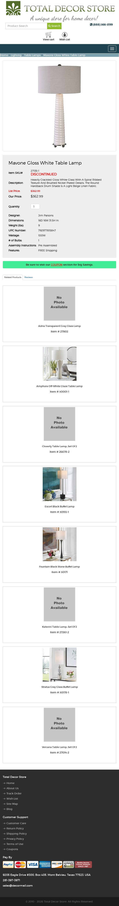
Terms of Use (14, 844)
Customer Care (16, 823)
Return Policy (15, 828)
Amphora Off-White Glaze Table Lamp (59, 386)
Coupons (12, 849)
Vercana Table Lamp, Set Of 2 (59, 747)
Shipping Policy (16, 833)
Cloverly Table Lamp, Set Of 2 (59, 446)
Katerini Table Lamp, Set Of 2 (59, 626)
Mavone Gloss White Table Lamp (64, 55)
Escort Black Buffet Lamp (59, 506)
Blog (9, 809)
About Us (12, 788)
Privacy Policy (15, 838)
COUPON (56, 264)
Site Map (12, 803)
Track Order (14, 793)
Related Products (12, 277)
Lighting (16, 55)
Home (4, 55)
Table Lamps (32, 55)
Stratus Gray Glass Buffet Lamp (59, 687)
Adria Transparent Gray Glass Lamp (59, 326)
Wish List (12, 798)
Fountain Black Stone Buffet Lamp (59, 566)
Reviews (29, 277)
